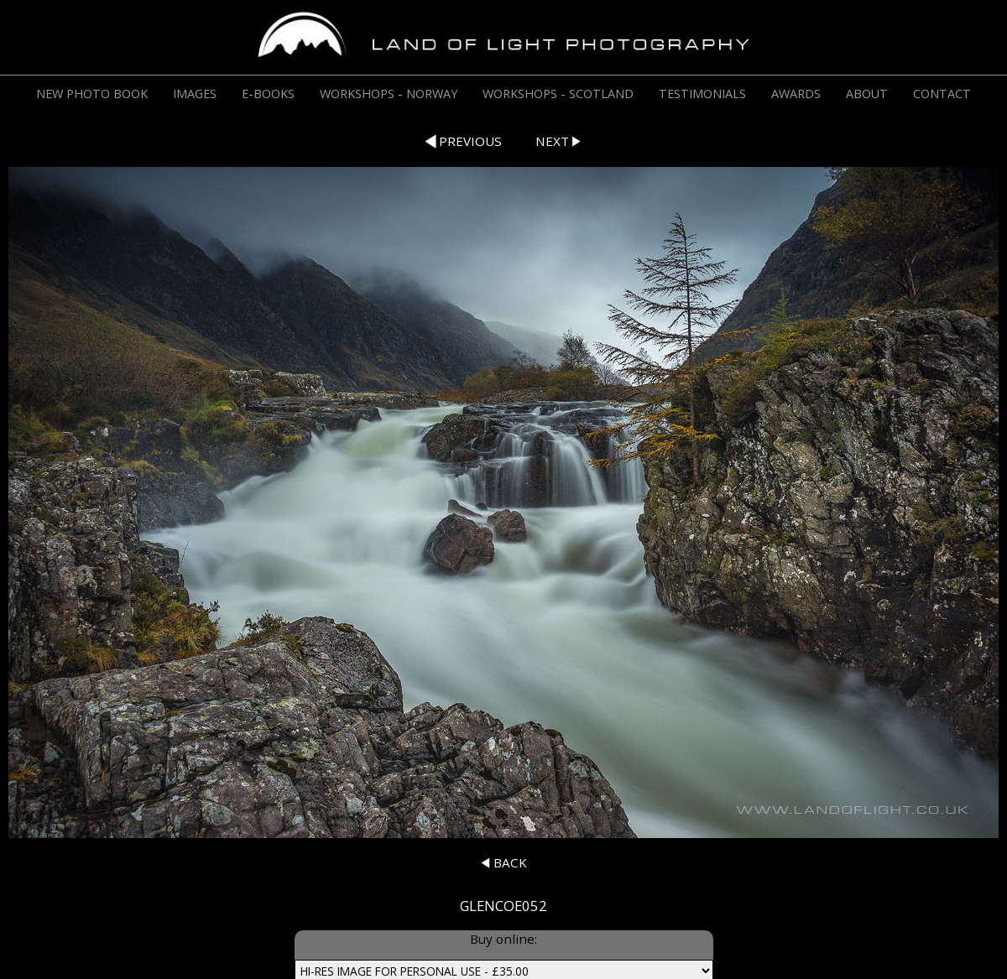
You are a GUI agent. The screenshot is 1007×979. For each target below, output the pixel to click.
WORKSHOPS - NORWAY (388, 94)
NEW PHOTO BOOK (92, 94)
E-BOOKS (268, 94)
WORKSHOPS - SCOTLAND (558, 94)
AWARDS (796, 94)
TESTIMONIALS (702, 94)
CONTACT (942, 94)
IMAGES (195, 94)
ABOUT (867, 94)
